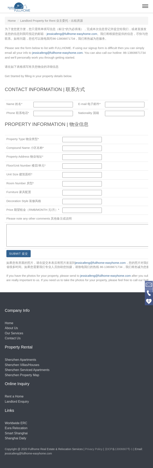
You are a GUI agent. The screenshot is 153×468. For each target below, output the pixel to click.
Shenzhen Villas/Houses (22, 365)
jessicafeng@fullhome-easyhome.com (72, 33)
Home (9, 323)
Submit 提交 (18, 253)
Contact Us (13, 338)
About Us (11, 328)
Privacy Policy (93, 449)
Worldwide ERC (16, 423)
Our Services (14, 333)
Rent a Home (14, 396)
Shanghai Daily (15, 438)
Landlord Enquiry (17, 401)
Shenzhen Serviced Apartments (27, 370)
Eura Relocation (16, 428)
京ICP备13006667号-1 (119, 449)
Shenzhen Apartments (20, 359)
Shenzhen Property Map (22, 375)
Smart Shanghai (16, 433)
